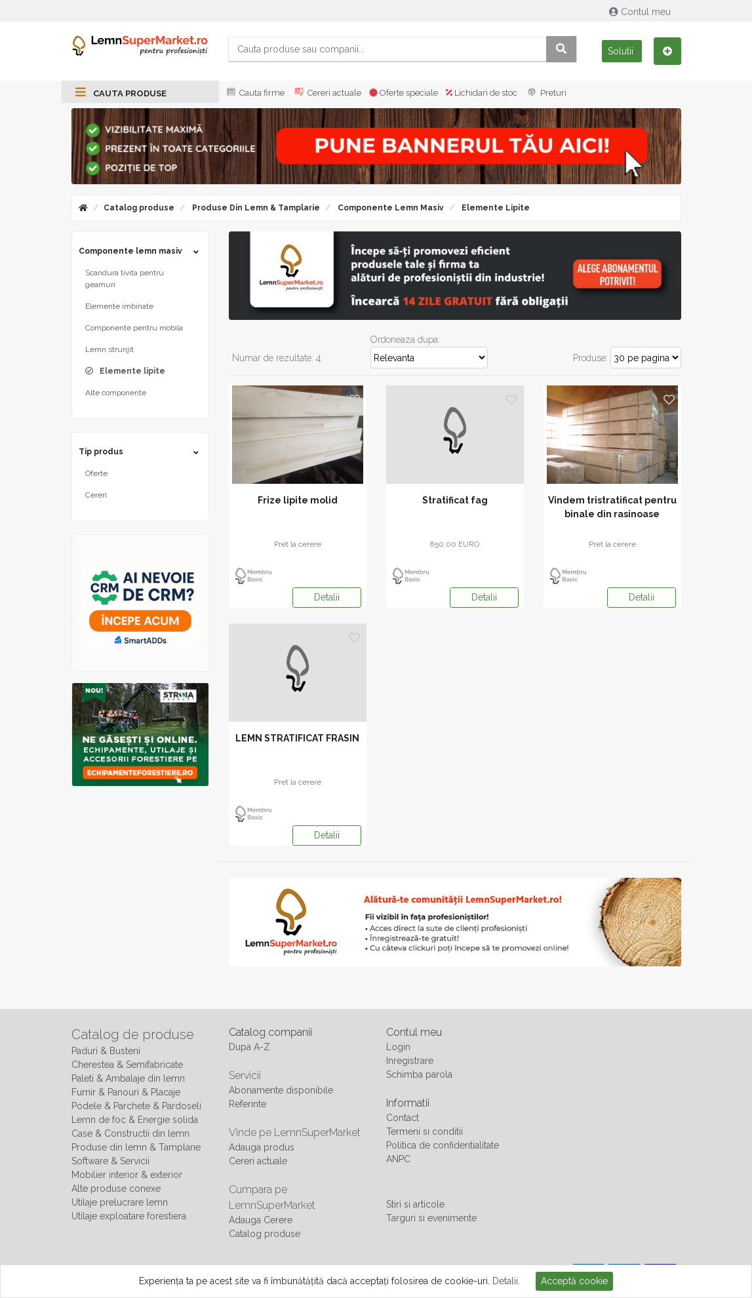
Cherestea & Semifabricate (127, 1064)
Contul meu (641, 12)
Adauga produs (261, 1147)
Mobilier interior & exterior (126, 1175)
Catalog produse (139, 207)
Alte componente (115, 392)
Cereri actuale (326, 93)
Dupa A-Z (249, 1047)
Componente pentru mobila (134, 327)
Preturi (545, 93)
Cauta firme (254, 93)
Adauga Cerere (260, 1220)
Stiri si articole (415, 1204)
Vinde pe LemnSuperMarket (295, 1132)
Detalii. (506, 1281)
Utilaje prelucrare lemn (119, 1202)
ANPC (398, 1159)
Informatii (407, 1103)
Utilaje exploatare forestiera (128, 1216)
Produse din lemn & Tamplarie (255, 207)
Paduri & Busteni (105, 1051)
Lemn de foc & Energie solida (134, 1119)
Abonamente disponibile (281, 1090)
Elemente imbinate (119, 306)
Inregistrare (409, 1060)
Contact (402, 1117)
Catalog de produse (132, 1034)
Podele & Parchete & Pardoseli (136, 1106)
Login (398, 1047)
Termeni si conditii (424, 1131)
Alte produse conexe (116, 1188)
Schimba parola (419, 1074)
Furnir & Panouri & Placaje (125, 1092)
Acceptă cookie (574, 1281)
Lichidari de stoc (481, 93)
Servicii (245, 1075)
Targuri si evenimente (431, 1218)
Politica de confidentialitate (442, 1145)
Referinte (247, 1104)
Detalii (327, 597)
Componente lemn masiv (390, 207)
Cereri (96, 495)
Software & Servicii (110, 1161)
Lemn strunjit (109, 349)
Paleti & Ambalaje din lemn (128, 1078)
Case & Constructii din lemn (130, 1133)
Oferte (96, 473)
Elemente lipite (495, 207)
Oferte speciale (403, 93)
